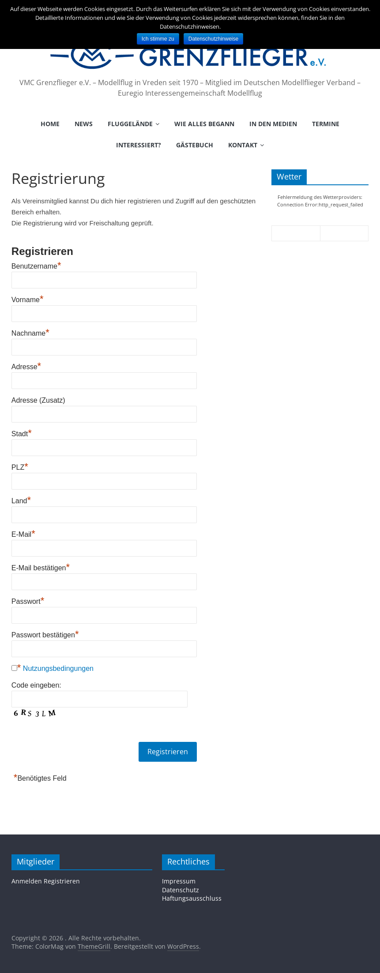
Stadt (21, 434)
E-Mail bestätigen (40, 568)
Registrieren (62, 881)
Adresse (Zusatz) (38, 400)
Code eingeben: (36, 685)
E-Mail (23, 534)
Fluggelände (130, 124)
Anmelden (26, 881)
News (84, 124)
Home (50, 124)
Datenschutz (180, 890)
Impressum (179, 881)
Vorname (27, 299)
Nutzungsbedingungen (58, 668)
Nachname (30, 333)
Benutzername (36, 266)
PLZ (19, 467)
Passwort (27, 601)
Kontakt (242, 145)
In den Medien (273, 124)
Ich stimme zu (158, 39)
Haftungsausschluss (192, 898)
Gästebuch (194, 145)
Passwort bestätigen (45, 635)
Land (21, 501)
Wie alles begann (204, 124)
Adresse (26, 366)
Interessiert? (138, 145)
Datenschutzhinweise (213, 39)
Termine (325, 124)
